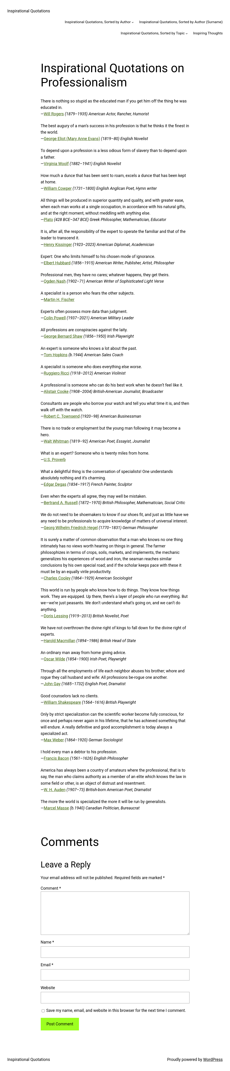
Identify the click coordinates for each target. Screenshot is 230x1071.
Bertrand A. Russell (61, 502)
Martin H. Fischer (59, 299)
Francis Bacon (56, 758)
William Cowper (58, 188)
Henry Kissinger (58, 244)
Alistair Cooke (56, 391)
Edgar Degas (55, 484)
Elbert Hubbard (57, 263)
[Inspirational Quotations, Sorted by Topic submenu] (187, 33)
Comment (51, 888)
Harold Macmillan (59, 640)
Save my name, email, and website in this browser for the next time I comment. (116, 1010)
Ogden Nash (55, 281)
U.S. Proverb (55, 459)
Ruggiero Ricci (56, 373)
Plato (48, 219)
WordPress (213, 1059)
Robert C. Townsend (62, 416)
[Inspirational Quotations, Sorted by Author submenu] (133, 22)
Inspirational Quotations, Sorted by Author (98, 22)
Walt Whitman (56, 441)
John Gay (52, 684)
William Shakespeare (62, 702)
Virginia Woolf (56, 163)
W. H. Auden (54, 789)
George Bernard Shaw (63, 336)
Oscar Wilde (54, 659)
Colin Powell (55, 318)
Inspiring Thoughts (208, 33)
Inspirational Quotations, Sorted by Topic (152, 33)
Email (47, 965)
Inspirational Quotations (28, 11)
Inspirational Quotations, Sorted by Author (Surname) (181, 22)
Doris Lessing (56, 616)
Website (48, 987)
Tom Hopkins (56, 355)
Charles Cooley (57, 578)
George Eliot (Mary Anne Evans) (72, 138)
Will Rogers (54, 114)
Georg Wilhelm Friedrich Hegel (71, 527)
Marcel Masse (56, 808)
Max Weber (54, 740)
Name (47, 942)
